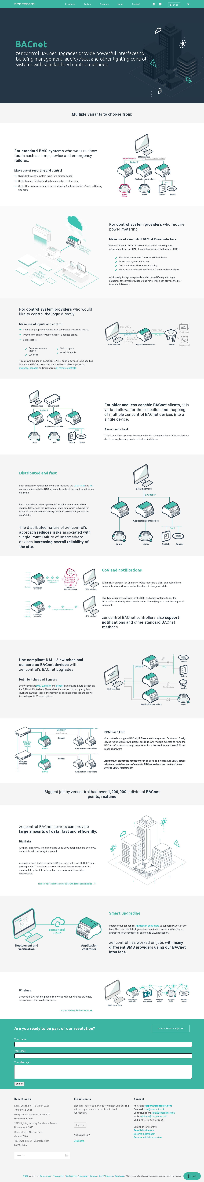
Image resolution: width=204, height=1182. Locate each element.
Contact (136, 4)
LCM (76, 485)
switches (24, 368)
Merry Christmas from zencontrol (32, 1114)
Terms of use (45, 1176)
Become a (148, 1137)
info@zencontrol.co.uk (163, 1113)
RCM (82, 485)
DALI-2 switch (43, 685)
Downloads (119, 1176)
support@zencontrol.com (158, 1105)
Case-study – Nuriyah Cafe (28, 1132)
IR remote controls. (66, 368)
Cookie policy (71, 1176)
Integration (84, 1176)
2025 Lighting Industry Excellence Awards (36, 1123)
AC (91, 485)
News (120, 4)
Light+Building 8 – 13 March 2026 (31, 1105)
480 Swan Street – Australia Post (31, 1140)
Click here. (79, 1140)
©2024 (26, 1176)
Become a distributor (144, 1134)
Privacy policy (58, 1176)
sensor (59, 685)
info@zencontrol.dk (154, 1109)
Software (93, 1176)
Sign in (80, 1125)
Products (70, 4)
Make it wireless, (76, 1010)
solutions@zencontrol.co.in (153, 1116)
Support (104, 4)
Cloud (101, 1176)
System (87, 4)
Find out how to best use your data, (67, 884)
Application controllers (147, 925)
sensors (34, 368)
